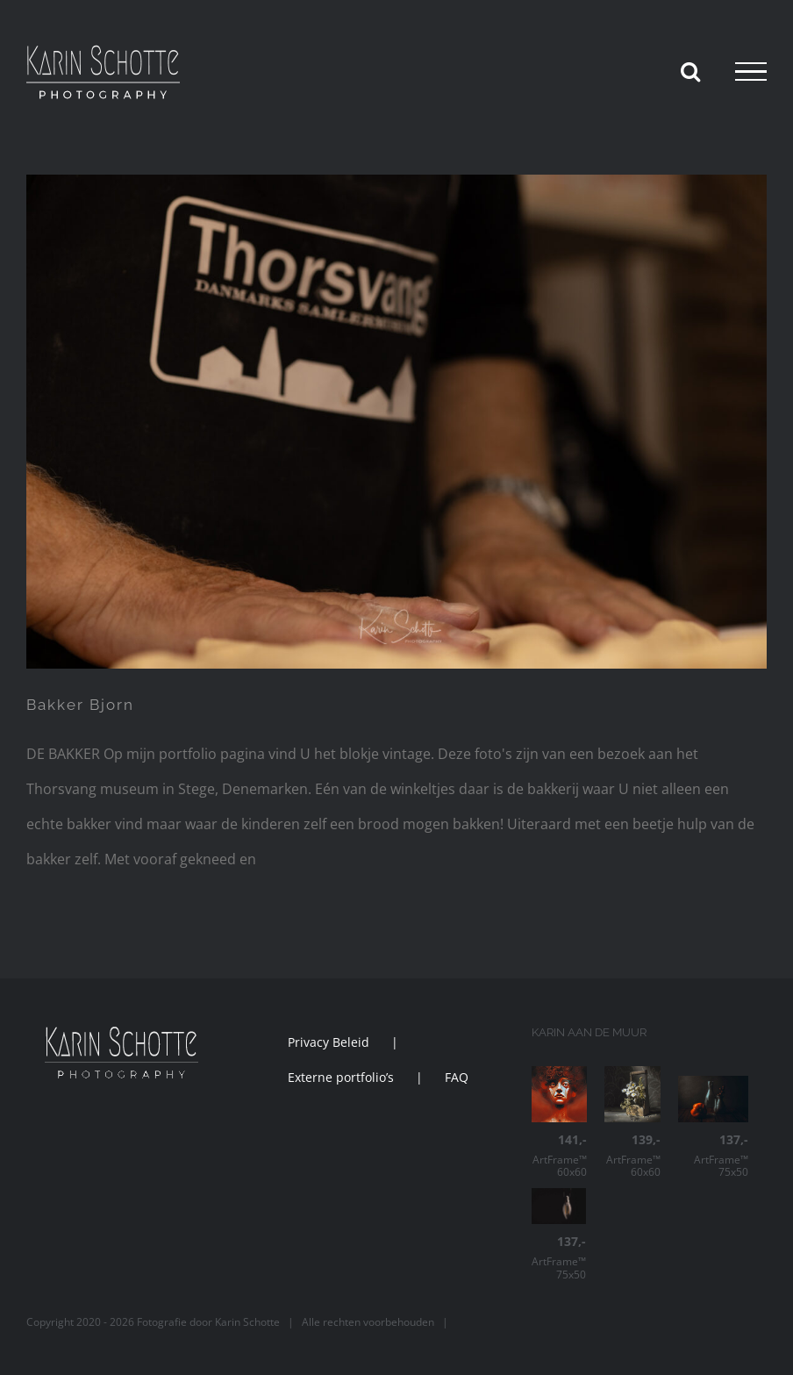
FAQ (456, 1077)
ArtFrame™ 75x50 (713, 1156)
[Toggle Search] (690, 71)
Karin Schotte (247, 1321)
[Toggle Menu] (751, 72)
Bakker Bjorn (80, 704)
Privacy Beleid (328, 1042)
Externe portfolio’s (341, 1077)
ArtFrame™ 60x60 (560, 1156)
